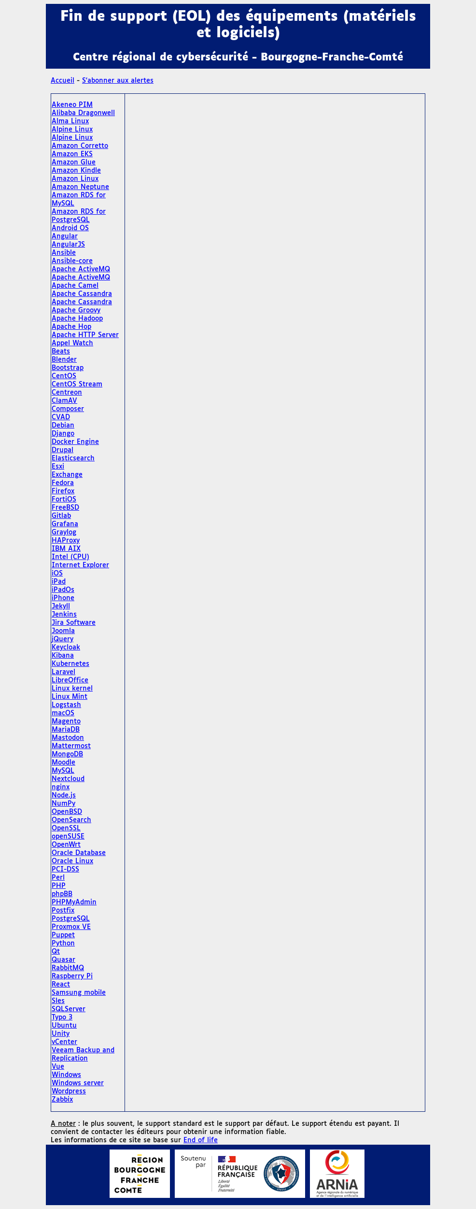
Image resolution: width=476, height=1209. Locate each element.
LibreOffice (70, 680)
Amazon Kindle (76, 170)
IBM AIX (66, 549)
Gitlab (61, 516)
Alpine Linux (72, 129)
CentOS (64, 376)
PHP (59, 886)
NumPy (63, 803)
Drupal (62, 450)
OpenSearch (71, 820)
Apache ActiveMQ (81, 269)
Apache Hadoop (77, 318)
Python (63, 943)
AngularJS (68, 244)
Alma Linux (70, 121)
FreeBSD (65, 507)
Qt (56, 951)
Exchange (67, 475)
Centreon (67, 392)
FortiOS (64, 499)
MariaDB (66, 729)
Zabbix (62, 1099)
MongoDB (67, 754)
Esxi (58, 466)
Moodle (63, 762)
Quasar (63, 960)
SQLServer (68, 1009)
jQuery (62, 639)
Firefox (63, 491)
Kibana (63, 655)
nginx (61, 787)
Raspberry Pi (72, 976)
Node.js (64, 795)
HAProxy (66, 540)
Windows (66, 1075)
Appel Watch (72, 343)
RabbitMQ (68, 968)
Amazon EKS (72, 154)
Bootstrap (68, 368)
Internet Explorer (80, 565)
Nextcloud (68, 779)
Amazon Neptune (80, 187)
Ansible (64, 253)
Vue (58, 1066)
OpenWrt (66, 844)
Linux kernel (72, 688)
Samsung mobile (79, 992)
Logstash (66, 705)
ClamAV (64, 401)
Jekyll (61, 606)
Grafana (65, 524)
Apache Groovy (76, 310)
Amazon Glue (74, 162)
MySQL (63, 770)
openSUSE (68, 836)
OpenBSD (67, 812)
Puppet (63, 935)
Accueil (62, 80)
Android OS (70, 228)
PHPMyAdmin (74, 902)
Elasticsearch (73, 458)
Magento (66, 721)
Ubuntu (64, 1025)
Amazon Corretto (80, 146)
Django (63, 433)
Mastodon (68, 738)
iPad (59, 581)
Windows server (78, 1083)
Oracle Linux (72, 861)
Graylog (64, 532)
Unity (61, 1034)
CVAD (61, 417)
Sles (58, 1001)
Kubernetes (70, 664)
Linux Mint (69, 696)
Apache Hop (71, 327)
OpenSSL (66, 828)
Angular (65, 236)
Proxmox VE (71, 927)
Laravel (63, 672)
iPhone (63, 598)
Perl (58, 877)
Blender (64, 359)
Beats (61, 351)
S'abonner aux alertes (118, 80)
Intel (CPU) (70, 557)
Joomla (63, 631)
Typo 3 (62, 1017)
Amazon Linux (75, 179)
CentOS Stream (77, 384)
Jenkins (64, 614)
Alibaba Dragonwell (83, 113)
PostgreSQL (71, 918)
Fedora (63, 483)
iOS (57, 573)
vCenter (64, 1042)
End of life (200, 1140)
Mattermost (71, 746)
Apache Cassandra (82, 294)
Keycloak (66, 647)
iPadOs (63, 590)
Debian (63, 425)
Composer (68, 409)
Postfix (63, 910)
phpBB (62, 894)
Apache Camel (75, 285)
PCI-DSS (65, 869)
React (61, 984)
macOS (63, 713)
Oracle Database (79, 853)
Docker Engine (75, 442)
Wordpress (69, 1091)
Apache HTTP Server (85, 335)
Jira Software (74, 622)
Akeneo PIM (72, 105)
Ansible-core (72, 261)
